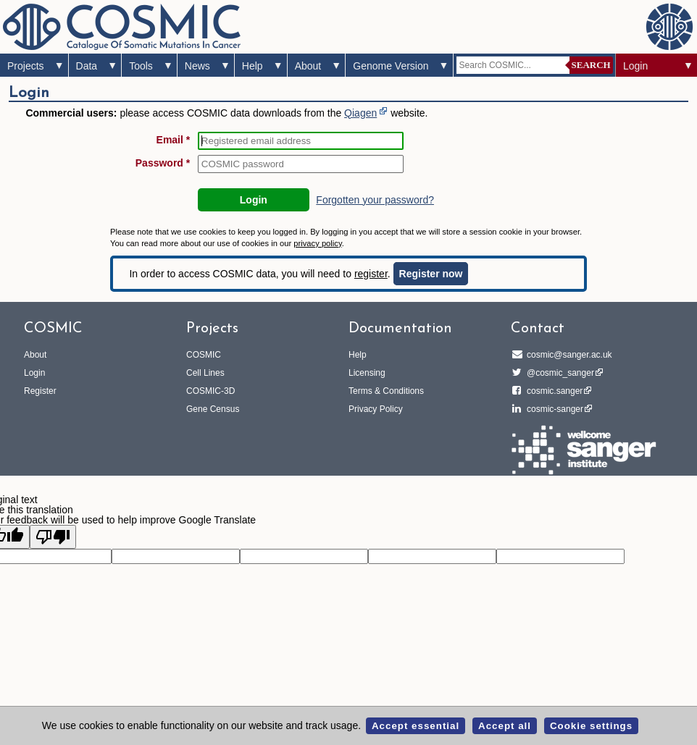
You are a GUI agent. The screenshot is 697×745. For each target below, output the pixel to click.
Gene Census (212, 409)
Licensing (366, 373)
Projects (25, 66)
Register (40, 391)
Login (635, 66)
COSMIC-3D (210, 391)
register (371, 273)
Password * (162, 163)
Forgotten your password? (375, 200)
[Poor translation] (53, 537)
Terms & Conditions (386, 391)
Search (591, 64)
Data (87, 66)
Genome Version (390, 66)
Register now (431, 273)
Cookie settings (591, 725)
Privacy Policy (375, 409)
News (197, 66)
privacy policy (317, 243)
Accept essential (415, 725)
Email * (173, 140)
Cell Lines (205, 373)
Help (252, 66)
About (308, 66)
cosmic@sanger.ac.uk (567, 355)
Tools (141, 66)
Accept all (504, 725)
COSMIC (203, 355)
